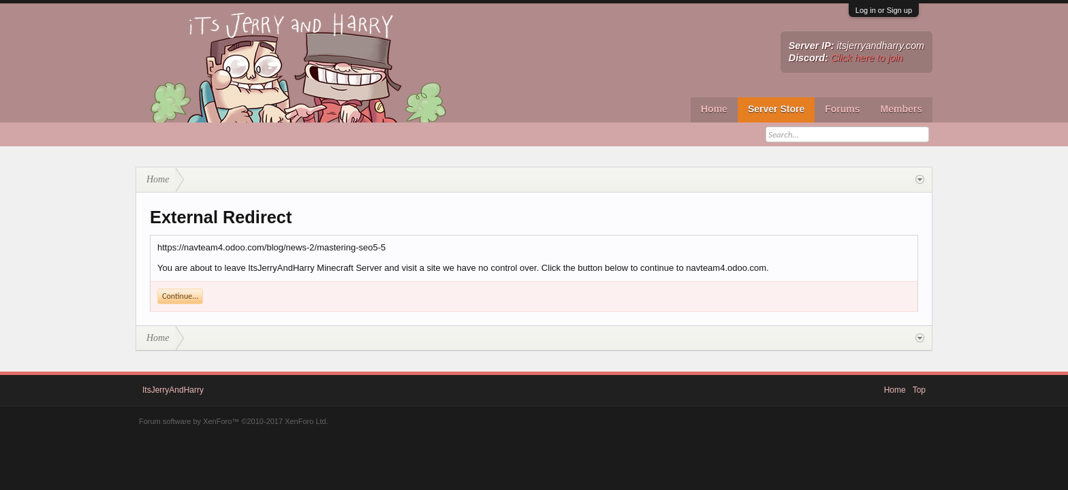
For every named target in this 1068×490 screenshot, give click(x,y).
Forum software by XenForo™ (233, 421)
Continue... (180, 296)
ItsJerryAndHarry (173, 390)
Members (901, 108)
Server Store (776, 108)
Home (714, 108)
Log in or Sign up (883, 10)
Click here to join (867, 57)
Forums (842, 108)
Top (919, 390)
